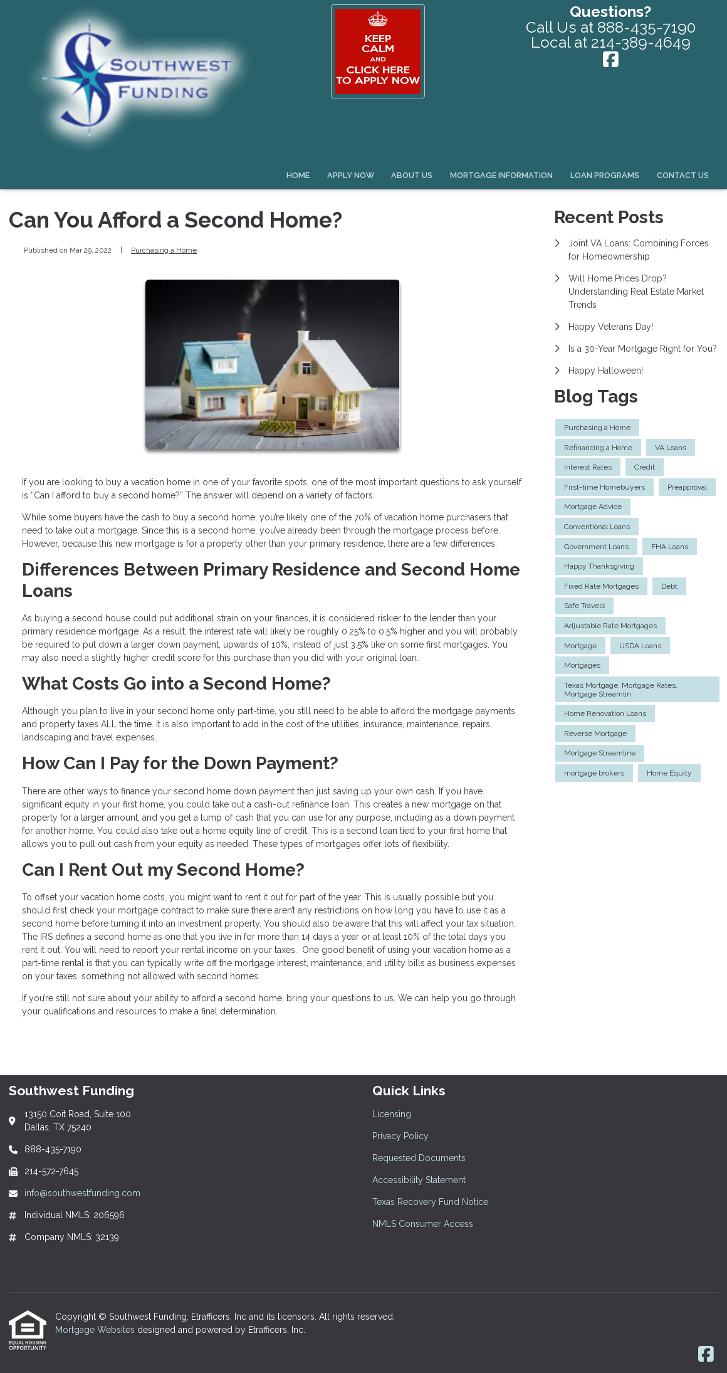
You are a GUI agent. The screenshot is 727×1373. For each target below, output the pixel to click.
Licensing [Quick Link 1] (391, 1114)
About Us (411, 175)
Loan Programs (604, 175)
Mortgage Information (501, 175)
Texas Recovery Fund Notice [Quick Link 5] (430, 1202)
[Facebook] (611, 61)
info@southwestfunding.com (82, 1193)
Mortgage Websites (96, 1330)
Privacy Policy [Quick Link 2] (400, 1136)
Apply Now (350, 175)
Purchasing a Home (164, 250)
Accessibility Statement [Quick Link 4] (419, 1180)
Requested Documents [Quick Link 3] (419, 1158)
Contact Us (683, 175)
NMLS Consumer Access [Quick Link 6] (422, 1224)
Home (298, 175)
